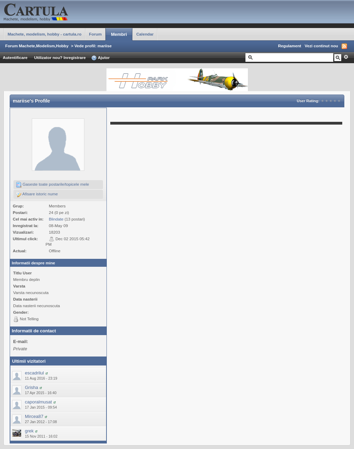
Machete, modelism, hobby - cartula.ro (45, 34)
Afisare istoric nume (37, 194)
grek (29, 430)
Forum (95, 34)
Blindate (56, 219)
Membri (119, 34)
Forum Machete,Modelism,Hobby (36, 45)
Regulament (289, 45)
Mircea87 (34, 416)
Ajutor (100, 58)
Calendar (144, 34)
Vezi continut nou (321, 45)
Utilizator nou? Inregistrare (60, 57)
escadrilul (34, 372)
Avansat (346, 56)
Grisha (31, 387)
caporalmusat (38, 401)
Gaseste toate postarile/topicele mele (52, 184)
